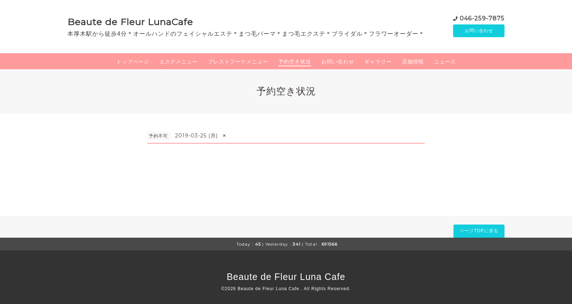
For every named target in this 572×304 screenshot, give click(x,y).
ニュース (445, 62)
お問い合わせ (479, 31)
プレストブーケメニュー (238, 62)
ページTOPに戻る (479, 230)
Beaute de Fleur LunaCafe (130, 21)
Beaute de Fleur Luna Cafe (286, 277)
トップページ (132, 62)
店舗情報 (413, 62)
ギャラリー (378, 62)
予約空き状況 (294, 62)
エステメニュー (178, 62)
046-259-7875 (482, 18)
